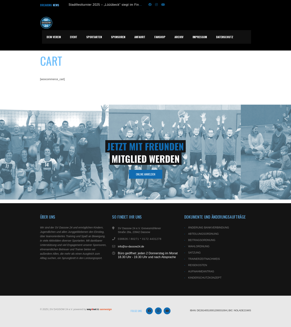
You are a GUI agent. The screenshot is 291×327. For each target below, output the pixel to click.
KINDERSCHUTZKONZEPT (205, 277)
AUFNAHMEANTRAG (201, 271)
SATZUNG (194, 252)
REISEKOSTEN (197, 265)
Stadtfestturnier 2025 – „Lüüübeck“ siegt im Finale (106, 4)
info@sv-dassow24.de (131, 246)
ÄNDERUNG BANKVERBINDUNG (208, 227)
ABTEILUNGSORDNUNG (203, 233)
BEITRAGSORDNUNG (201, 240)
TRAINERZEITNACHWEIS (204, 258)
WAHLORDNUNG (198, 246)
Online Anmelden (145, 174)
